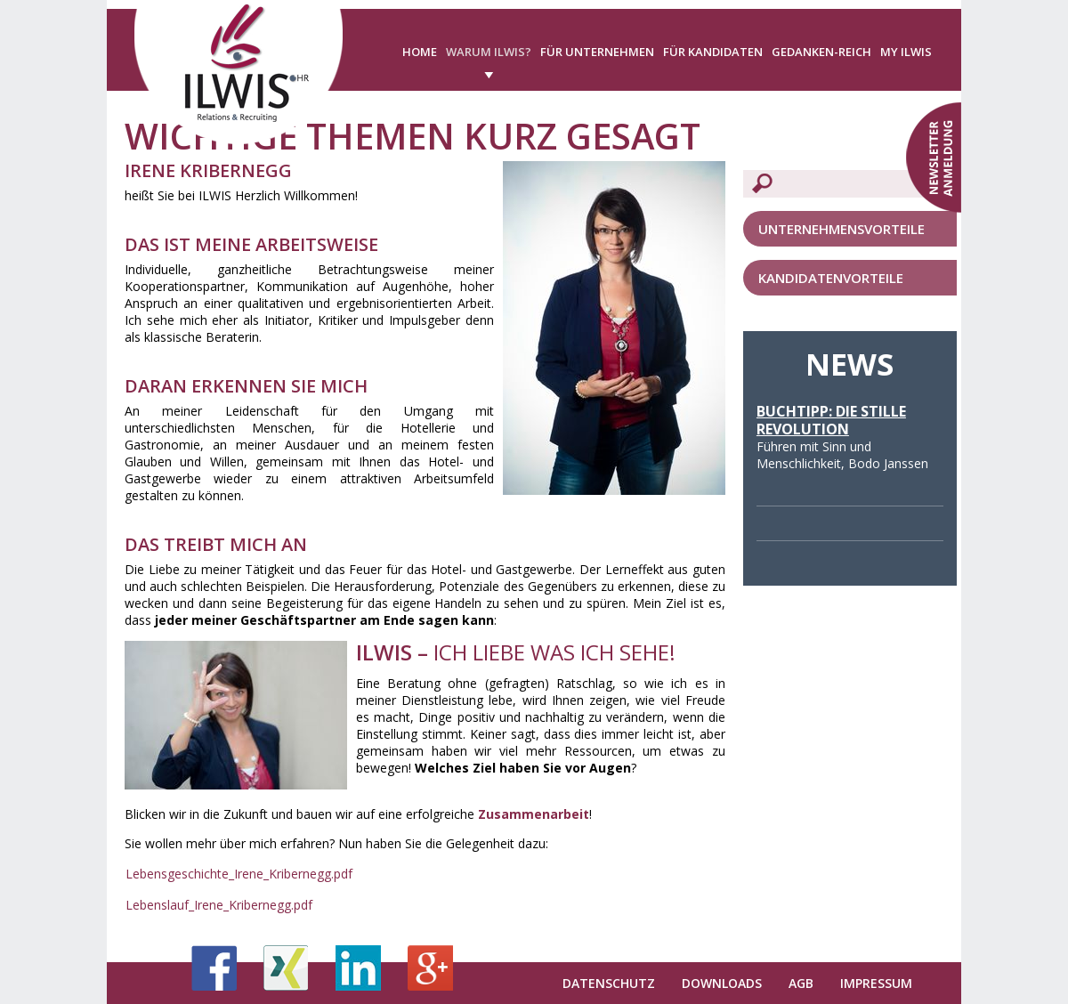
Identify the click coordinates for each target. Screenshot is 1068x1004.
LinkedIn (358, 968)
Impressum (876, 983)
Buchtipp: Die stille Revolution (831, 420)
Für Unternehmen (597, 52)
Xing (286, 968)
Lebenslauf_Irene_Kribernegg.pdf (218, 904)
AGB (801, 983)
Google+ (430, 968)
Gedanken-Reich (821, 52)
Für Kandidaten (713, 52)
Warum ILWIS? (488, 52)
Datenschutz (608, 983)
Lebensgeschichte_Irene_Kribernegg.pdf (238, 873)
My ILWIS (906, 52)
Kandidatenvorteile (830, 278)
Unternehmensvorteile (841, 229)
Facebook (214, 968)
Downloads (722, 983)
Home (419, 52)
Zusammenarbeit (531, 814)
